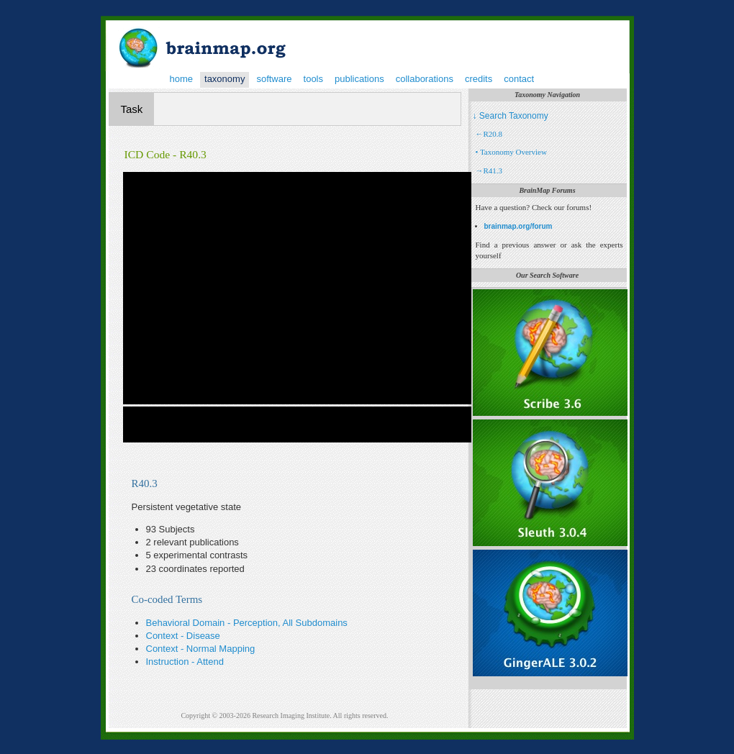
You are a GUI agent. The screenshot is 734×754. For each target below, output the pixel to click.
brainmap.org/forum (518, 226)
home (182, 78)
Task (132, 109)
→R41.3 (489, 170)
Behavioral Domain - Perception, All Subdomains (247, 622)
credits (478, 78)
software (273, 78)
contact (519, 78)
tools (313, 78)
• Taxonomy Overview (511, 151)
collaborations (424, 78)
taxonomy (224, 78)
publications (359, 78)
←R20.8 (489, 134)
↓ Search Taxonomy (510, 116)
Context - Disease (183, 635)
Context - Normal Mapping (200, 648)
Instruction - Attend (185, 661)
